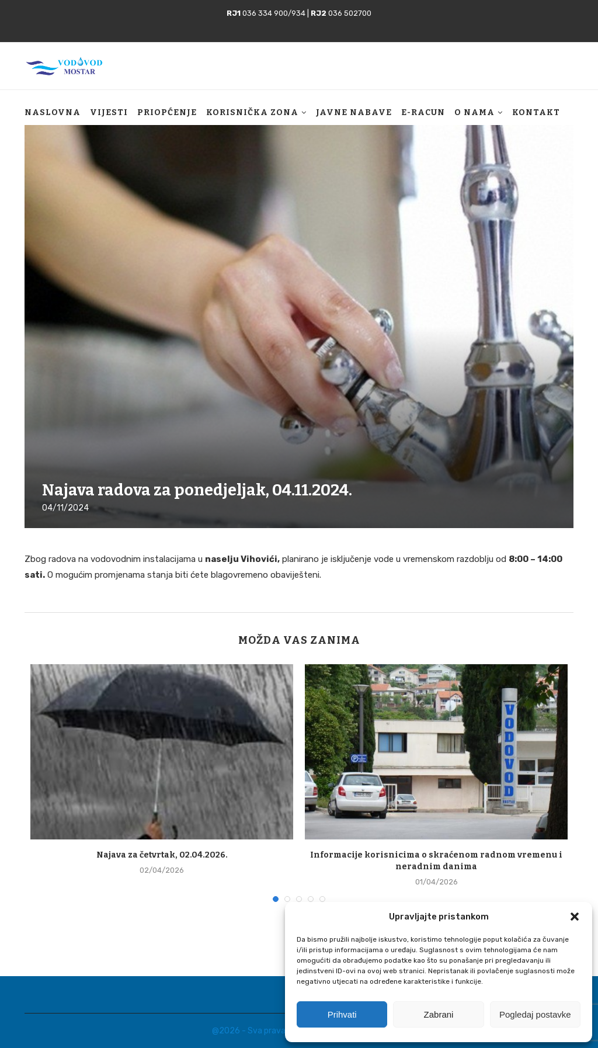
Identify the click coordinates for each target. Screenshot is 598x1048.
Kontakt (536, 112)
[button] (574, 916)
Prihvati (342, 1014)
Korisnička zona (252, 112)
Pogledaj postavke (535, 1014)
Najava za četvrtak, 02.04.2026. (162, 855)
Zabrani (439, 1014)
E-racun (423, 112)
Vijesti (109, 112)
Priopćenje (167, 112)
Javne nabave (354, 112)
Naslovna (53, 112)
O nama (474, 112)
